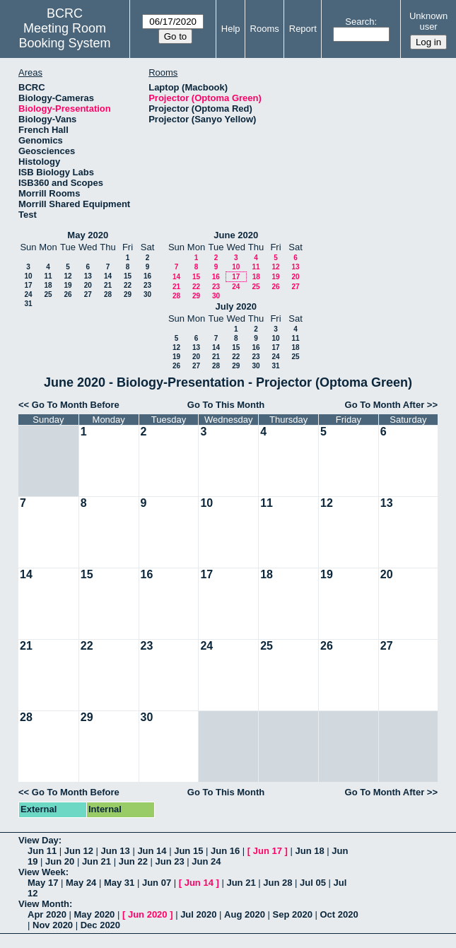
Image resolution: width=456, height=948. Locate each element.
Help (230, 28)
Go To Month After (385, 404)
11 (48, 276)
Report (303, 28)
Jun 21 (96, 861)
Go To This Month (226, 404)
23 (147, 285)
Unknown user (428, 21)
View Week (42, 872)
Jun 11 (42, 850)
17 (28, 285)
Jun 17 (267, 850)
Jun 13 (115, 850)
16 (147, 276)
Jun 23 (169, 861)
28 (108, 294)
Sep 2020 (292, 914)
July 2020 (236, 306)
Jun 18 (309, 850)
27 (88, 294)
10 (28, 276)
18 (48, 285)
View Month (43, 904)
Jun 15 (188, 850)
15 (127, 276)
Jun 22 (133, 861)
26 (67, 294)
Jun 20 (59, 861)
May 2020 (87, 235)
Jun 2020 (148, 914)
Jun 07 (156, 882)
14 (108, 276)
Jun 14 (151, 850)
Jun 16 (225, 850)
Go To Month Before (75, 404)
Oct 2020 (339, 914)
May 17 (43, 882)
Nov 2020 (53, 925)
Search (359, 21)
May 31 (119, 882)
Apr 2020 (47, 914)
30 (147, 294)
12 (67, 276)
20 (88, 285)
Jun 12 (78, 850)
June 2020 (236, 235)
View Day (38, 840)
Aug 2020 (244, 914)
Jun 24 (206, 861)
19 (67, 285)
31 (28, 304)
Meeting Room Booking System (64, 35)
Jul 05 (313, 882)
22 (127, 285)
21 (108, 285)
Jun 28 (277, 882)
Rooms (264, 28)
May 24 (81, 882)
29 (127, 294)
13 (88, 276)
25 (48, 294)
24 (28, 294)
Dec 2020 (100, 925)
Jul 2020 (198, 914)
